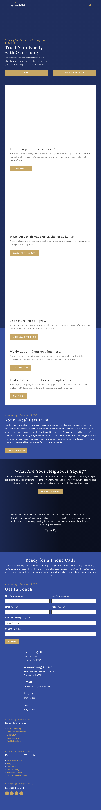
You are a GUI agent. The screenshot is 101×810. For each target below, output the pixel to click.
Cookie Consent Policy (17, 775)
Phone (58, 607)
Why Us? (26, 72)
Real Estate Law (14, 741)
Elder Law (11, 735)
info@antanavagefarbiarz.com (37, 686)
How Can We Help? (17, 618)
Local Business (20, 367)
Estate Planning (20, 168)
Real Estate (18, 396)
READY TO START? (50, 491)
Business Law (13, 738)
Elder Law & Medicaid (24, 336)
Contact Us (12, 766)
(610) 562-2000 (30, 698)
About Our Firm (16, 450)
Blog (9, 763)
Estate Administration (24, 252)
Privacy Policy (13, 769)
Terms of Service (14, 772)
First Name (14, 596)
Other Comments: (13, 628)
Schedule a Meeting (74, 72)
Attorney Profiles (14, 760)
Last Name (60, 596)
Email (11, 607)
